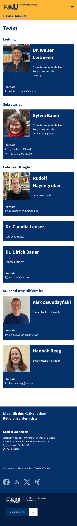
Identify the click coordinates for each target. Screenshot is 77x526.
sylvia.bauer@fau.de (20, 149)
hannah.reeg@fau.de (21, 383)
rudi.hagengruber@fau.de (23, 211)
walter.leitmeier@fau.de (22, 91)
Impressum (9, 468)
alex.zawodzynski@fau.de (24, 335)
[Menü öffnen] (72, 7)
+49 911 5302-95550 (20, 154)
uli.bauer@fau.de (19, 277)
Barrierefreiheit (42, 468)
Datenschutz (24, 468)
